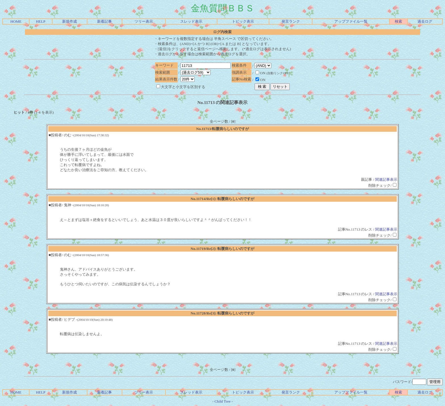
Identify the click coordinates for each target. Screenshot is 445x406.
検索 (398, 21)
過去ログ (424, 21)
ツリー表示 (144, 21)
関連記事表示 (386, 179)
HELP (40, 21)
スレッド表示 (191, 21)
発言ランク (291, 21)
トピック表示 (243, 21)
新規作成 (69, 21)
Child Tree (223, 401)
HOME (15, 21)
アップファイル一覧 (351, 21)
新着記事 (104, 21)
